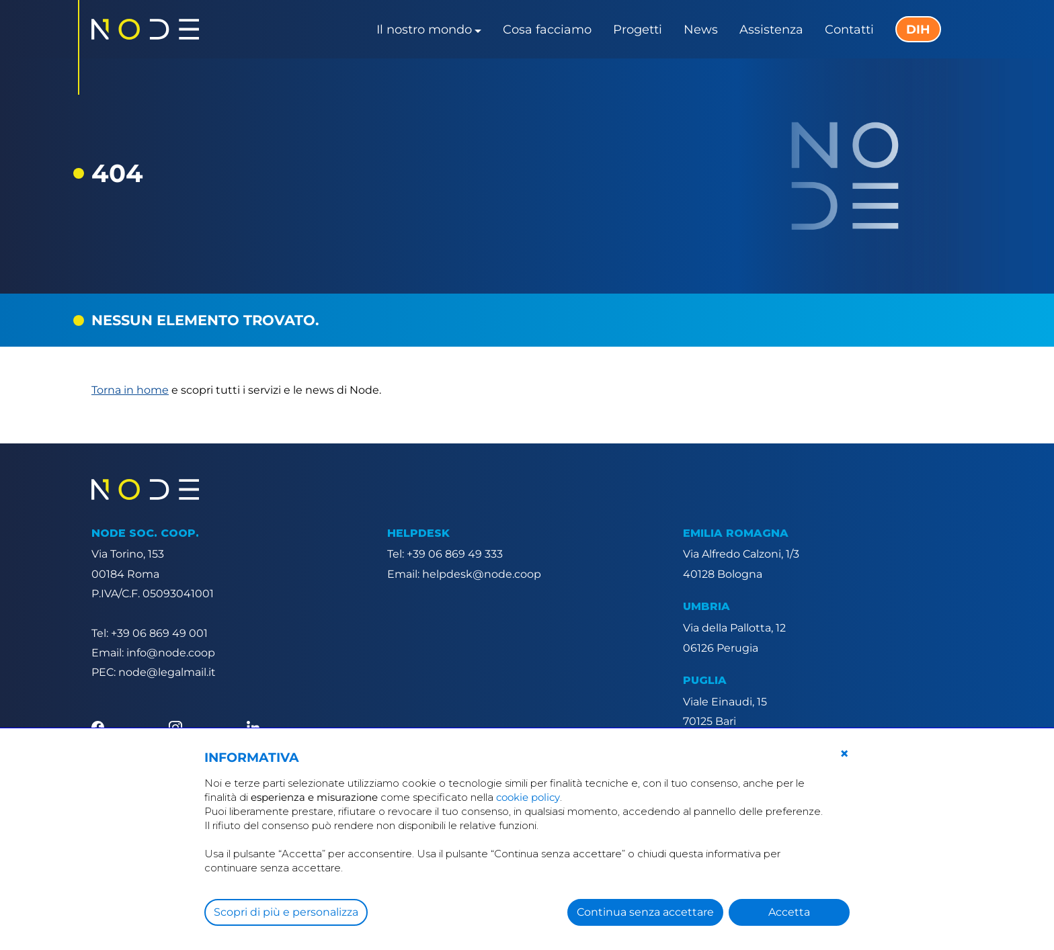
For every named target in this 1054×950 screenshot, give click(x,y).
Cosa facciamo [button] (547, 29)
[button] (844, 754)
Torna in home (130, 390)
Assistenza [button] (771, 29)
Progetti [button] (637, 29)
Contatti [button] (849, 29)
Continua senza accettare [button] (645, 912)
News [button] (701, 29)
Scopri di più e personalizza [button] (286, 912)
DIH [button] (918, 29)
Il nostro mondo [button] (424, 29)
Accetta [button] (789, 912)
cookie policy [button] (528, 797)
